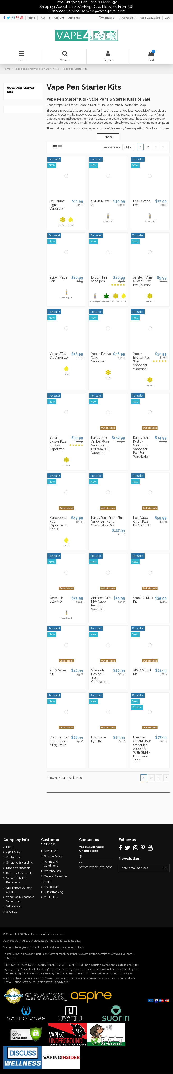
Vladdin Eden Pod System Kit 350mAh (59, 741)
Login (47, 881)
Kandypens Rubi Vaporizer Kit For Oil (59, 523)
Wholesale (13, 906)
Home (32, 17)
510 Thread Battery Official (19, 890)
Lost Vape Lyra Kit (98, 739)
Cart (167, 17)
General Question (55, 876)
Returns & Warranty (19, 873)
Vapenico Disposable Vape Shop (20, 899)
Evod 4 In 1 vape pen (99, 279)
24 (129, 147)
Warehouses (52, 871)
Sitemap (11, 911)
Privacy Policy (53, 856)
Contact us (13, 857)
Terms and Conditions (51, 864)
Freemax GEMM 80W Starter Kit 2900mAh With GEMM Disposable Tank (142, 749)
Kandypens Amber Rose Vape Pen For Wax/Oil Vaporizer (100, 445)
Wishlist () (107, 17)
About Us (50, 851)
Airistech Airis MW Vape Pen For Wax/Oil (101, 603)
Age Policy (13, 852)
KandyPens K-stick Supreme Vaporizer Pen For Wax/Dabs (141, 447)
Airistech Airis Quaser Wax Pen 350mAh (143, 281)
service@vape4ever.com (95, 867)
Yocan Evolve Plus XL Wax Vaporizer (58, 443)
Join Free (74, 17)
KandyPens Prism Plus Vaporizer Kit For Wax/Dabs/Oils (107, 521)
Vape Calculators (150, 17)
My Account (57, 17)
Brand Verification (18, 868)
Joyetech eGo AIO (56, 600)
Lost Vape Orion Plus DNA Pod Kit (142, 521)
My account (51, 886)
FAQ (42, 17)
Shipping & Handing (19, 862)
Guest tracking (53, 892)
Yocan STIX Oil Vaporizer (59, 356)
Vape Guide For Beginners (16, 880)
